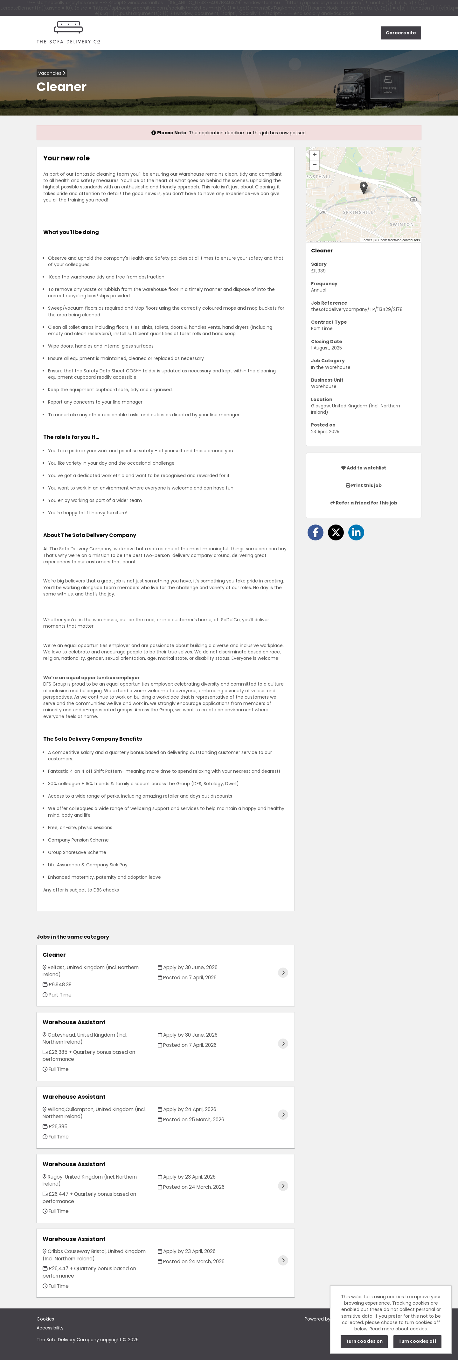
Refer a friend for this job (363, 503)
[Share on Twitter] (336, 532)
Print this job (364, 485)
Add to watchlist (363, 468)
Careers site (401, 33)
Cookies (45, 1319)
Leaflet (367, 240)
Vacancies (52, 73)
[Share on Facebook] (315, 532)
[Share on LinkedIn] (356, 532)
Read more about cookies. (399, 1329)
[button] (364, 187)
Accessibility (50, 1328)
